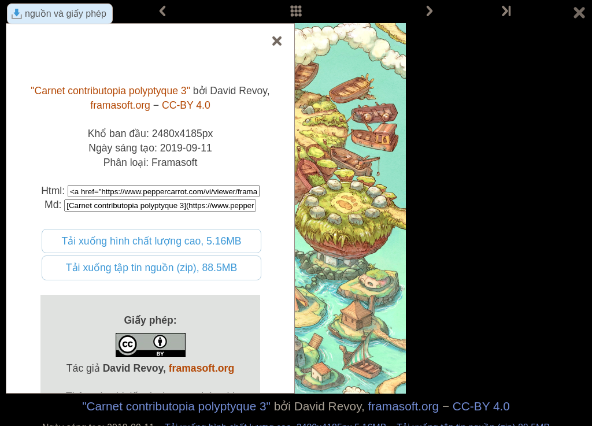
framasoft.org (403, 406)
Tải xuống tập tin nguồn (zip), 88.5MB (151, 267)
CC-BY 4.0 (481, 406)
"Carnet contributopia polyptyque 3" (176, 406)
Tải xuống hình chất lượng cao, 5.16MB (151, 241)
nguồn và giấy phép (65, 13)
